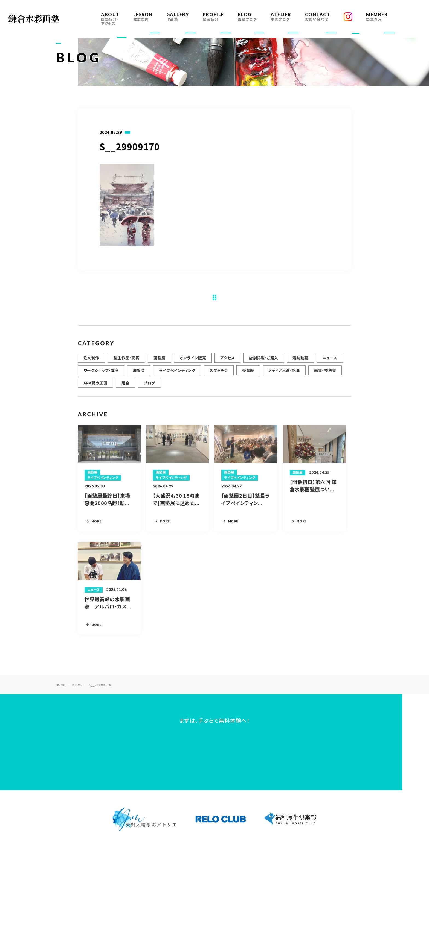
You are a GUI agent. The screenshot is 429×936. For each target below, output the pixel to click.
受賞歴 (248, 374)
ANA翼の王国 (95, 386)
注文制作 (91, 361)
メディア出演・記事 (284, 374)
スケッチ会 (219, 374)
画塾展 (159, 361)
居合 (125, 386)
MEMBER (377, 16)
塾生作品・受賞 (126, 361)
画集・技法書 (325, 374)
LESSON (143, 16)
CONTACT (317, 16)
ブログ (149, 386)
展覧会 (139, 374)
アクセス (227, 361)
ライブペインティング (177, 374)
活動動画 (300, 361)
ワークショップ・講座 (101, 374)
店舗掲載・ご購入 (263, 361)
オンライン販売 (193, 361)
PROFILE (213, 16)
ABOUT (110, 19)
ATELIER (281, 16)
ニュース (330, 361)
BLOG (247, 16)
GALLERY (177, 16)
